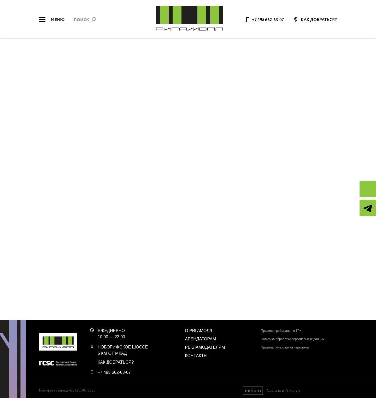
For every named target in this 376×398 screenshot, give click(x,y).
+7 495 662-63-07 (268, 20)
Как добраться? (318, 20)
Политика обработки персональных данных (292, 339)
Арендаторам (200, 339)
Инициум (292, 390)
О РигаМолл (198, 330)
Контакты (196, 355)
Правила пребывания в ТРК (281, 331)
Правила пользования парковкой (285, 347)
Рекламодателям (205, 347)
